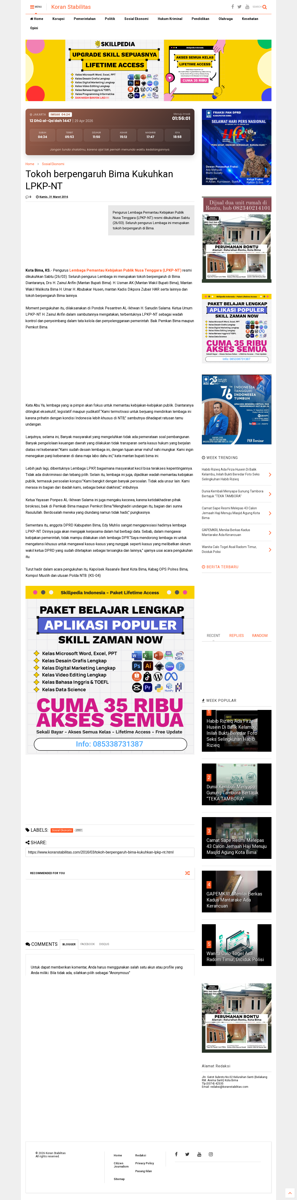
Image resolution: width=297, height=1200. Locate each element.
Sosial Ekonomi (136, 19)
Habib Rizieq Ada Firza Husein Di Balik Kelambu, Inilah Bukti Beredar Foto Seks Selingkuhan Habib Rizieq (232, 733)
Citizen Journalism (121, 1165)
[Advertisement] (60, 234)
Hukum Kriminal (170, 19)
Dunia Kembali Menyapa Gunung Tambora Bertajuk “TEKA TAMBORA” (232, 793)
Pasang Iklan (143, 1171)
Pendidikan (200, 19)
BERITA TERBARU (220, 567)
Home (36, 19)
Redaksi (140, 1155)
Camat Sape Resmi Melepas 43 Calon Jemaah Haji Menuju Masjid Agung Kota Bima (237, 846)
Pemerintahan (85, 19)
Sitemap (119, 1179)
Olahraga (226, 19)
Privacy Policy (144, 1163)
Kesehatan (250, 19)
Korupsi (58, 19)
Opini (34, 28)
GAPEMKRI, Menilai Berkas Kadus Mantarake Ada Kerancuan (234, 900)
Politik (110, 19)
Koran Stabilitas (71, 7)
